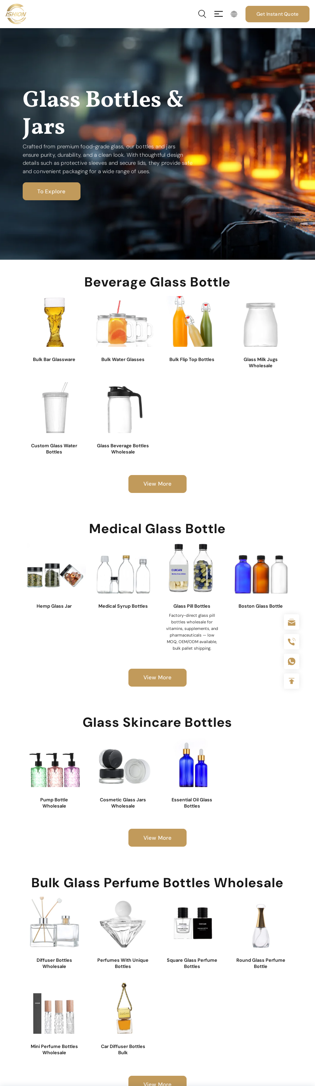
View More (157, 483)
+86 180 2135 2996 (291, 641)
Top (291, 681)
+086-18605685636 (291, 661)
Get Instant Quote (277, 14)
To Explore (51, 191)
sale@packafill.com (291, 622)
